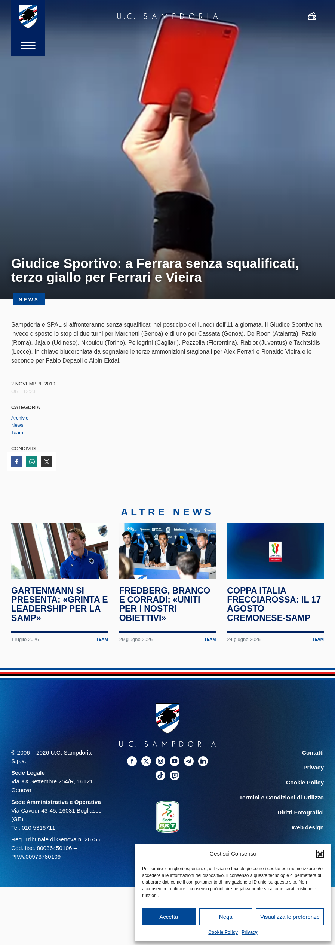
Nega (226, 917)
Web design (308, 827)
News (17, 425)
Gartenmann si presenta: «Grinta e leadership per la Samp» (59, 604)
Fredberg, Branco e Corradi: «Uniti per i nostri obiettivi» (164, 604)
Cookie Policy (223, 932)
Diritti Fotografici (300, 812)
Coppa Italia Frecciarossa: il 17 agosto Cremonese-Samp (274, 604)
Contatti (313, 752)
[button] (320, 853)
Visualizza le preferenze (290, 917)
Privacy (250, 932)
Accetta (168, 917)
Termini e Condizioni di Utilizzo (281, 797)
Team (17, 432)
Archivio (19, 418)
